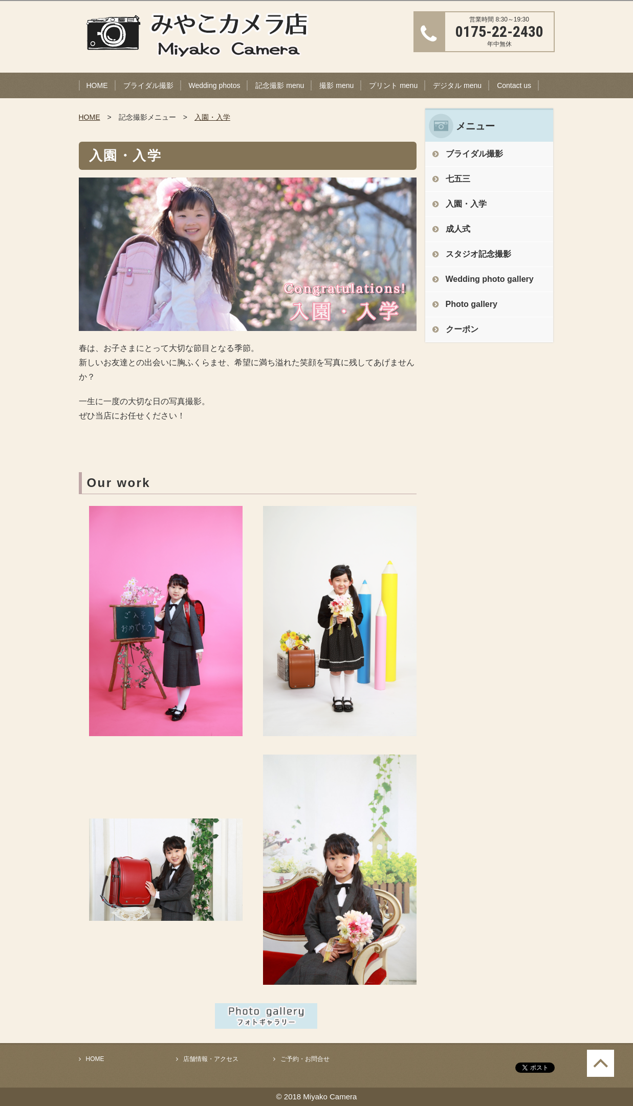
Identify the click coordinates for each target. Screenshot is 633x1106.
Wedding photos (215, 85)
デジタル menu (457, 85)
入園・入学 (212, 117)
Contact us (514, 85)
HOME (97, 85)
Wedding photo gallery (490, 279)
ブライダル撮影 (148, 85)
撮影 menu (336, 85)
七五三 (458, 178)
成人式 (458, 229)
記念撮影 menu (279, 85)
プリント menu (393, 85)
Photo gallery (471, 304)
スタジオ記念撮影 (478, 254)
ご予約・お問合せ (305, 1059)
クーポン (462, 329)
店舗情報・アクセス (210, 1059)
